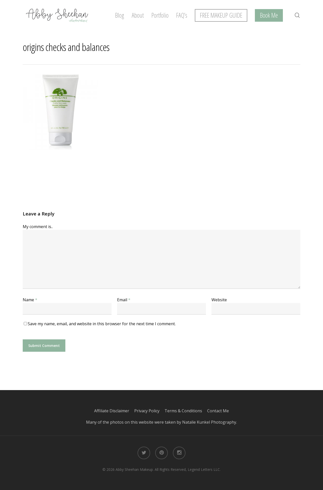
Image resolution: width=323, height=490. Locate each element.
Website (219, 300)
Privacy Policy (149, 411)
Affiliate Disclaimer (114, 411)
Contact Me (218, 411)
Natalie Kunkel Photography (209, 422)
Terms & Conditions (186, 411)
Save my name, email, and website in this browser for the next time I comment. (102, 323)
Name (30, 300)
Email (123, 300)
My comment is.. (38, 226)
